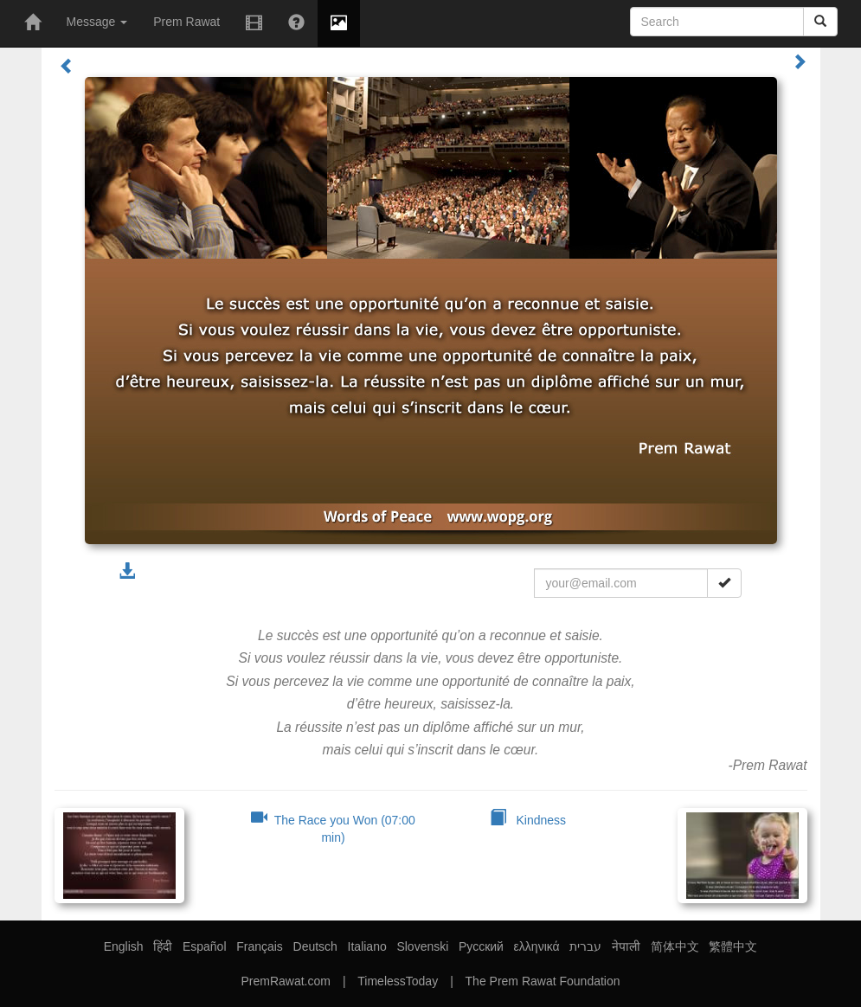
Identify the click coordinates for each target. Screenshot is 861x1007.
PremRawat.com (285, 981)
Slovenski (422, 946)
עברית (585, 946)
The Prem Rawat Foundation (543, 981)
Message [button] (97, 22)
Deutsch (315, 946)
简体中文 (675, 946)
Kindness (528, 820)
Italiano (367, 946)
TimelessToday (397, 981)
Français (259, 946)
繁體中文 (733, 946)
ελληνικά (537, 946)
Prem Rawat (186, 22)
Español (205, 946)
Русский (481, 946)
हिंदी (162, 946)
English (124, 946)
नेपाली (626, 946)
